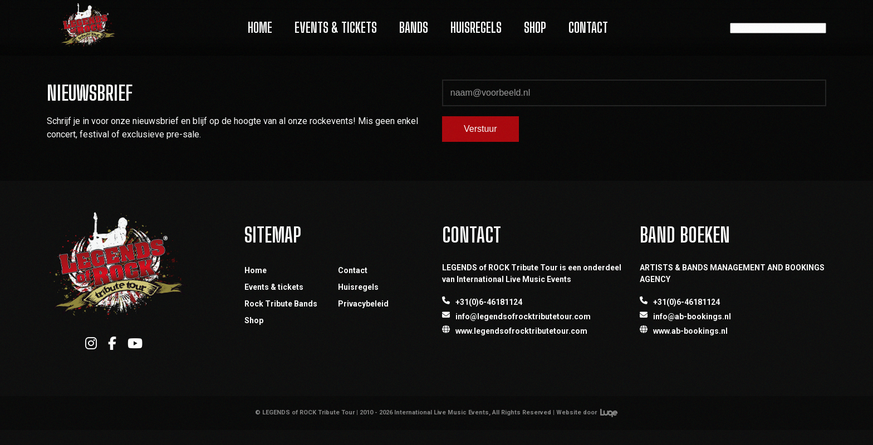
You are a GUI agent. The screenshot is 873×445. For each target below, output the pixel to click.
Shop (535, 27)
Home (260, 27)
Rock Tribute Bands (280, 303)
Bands (413, 27)
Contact (588, 27)
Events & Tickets (336, 27)
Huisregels (476, 27)
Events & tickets (273, 287)
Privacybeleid (363, 303)
